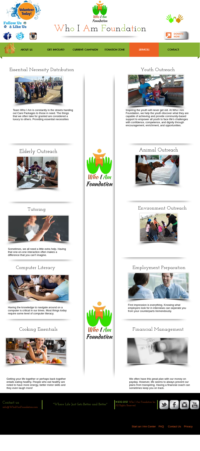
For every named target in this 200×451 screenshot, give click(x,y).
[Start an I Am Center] (143, 426)
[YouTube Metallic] (194, 404)
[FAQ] (161, 426)
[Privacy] (188, 426)
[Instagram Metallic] (184, 404)
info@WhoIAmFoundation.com (20, 407)
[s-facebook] (174, 404)
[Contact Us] (174, 426)
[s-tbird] (164, 404)
